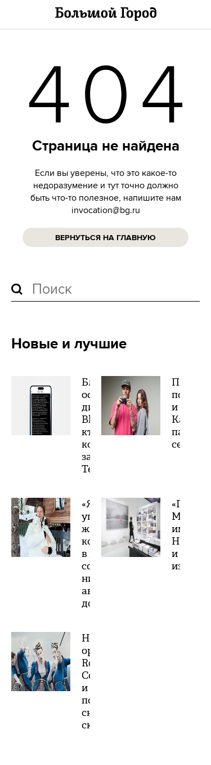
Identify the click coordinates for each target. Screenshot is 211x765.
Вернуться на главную (105, 238)
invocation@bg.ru (105, 210)
